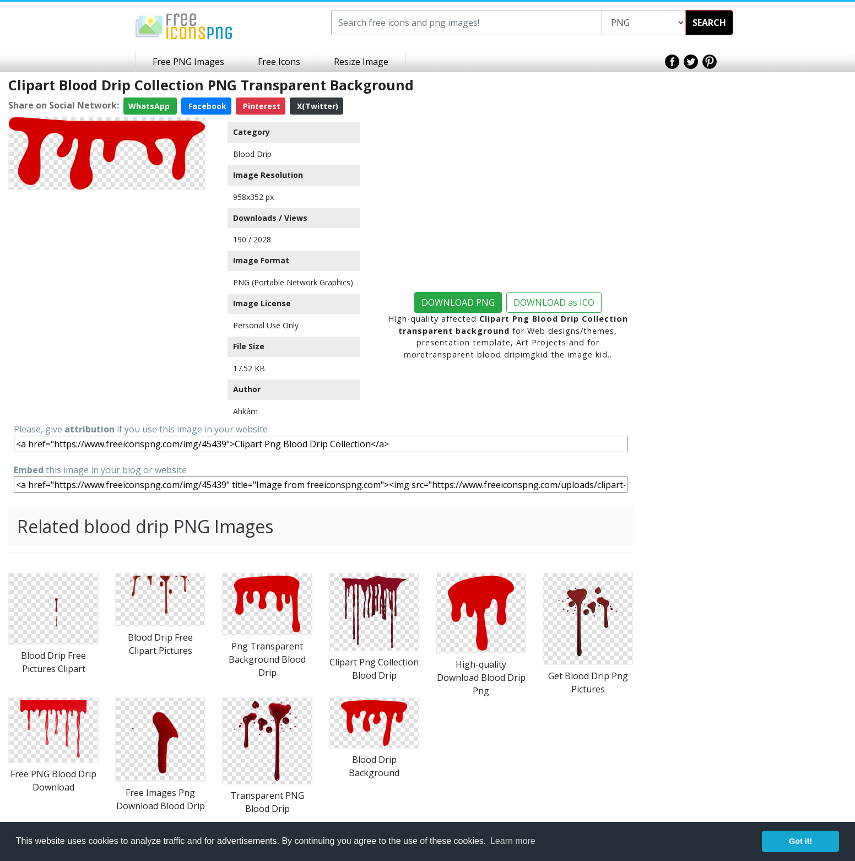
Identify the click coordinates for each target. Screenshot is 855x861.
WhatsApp (150, 106)
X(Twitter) (316, 106)
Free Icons (279, 62)
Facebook (206, 106)
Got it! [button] (800, 841)
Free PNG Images (188, 62)
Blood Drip (252, 154)
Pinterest (260, 106)
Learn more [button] (512, 841)
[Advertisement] (106, 271)
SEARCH (709, 23)
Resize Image (361, 62)
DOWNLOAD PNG (458, 302)
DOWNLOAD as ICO (553, 302)
